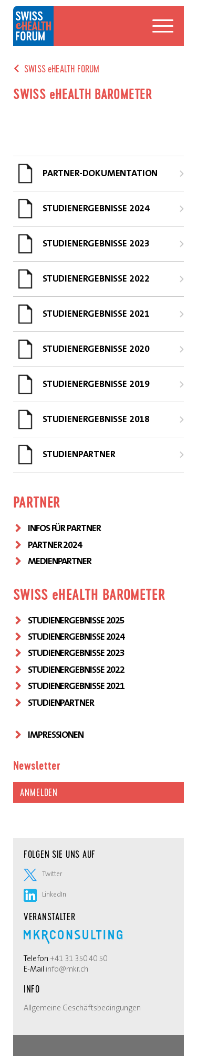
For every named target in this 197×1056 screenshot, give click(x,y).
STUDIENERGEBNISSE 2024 (76, 636)
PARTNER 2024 (55, 544)
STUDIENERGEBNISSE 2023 (76, 652)
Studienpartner (61, 702)
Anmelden (39, 792)
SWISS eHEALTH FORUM (61, 69)
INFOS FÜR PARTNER (64, 528)
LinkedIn (45, 894)
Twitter (43, 873)
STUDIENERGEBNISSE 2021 (76, 686)
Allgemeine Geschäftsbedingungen (82, 1008)
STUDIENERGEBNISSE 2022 (76, 669)
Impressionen (56, 734)
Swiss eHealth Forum (33, 26)
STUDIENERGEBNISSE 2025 (76, 620)
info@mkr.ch (67, 969)
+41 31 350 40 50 (78, 958)
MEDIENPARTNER (59, 561)
